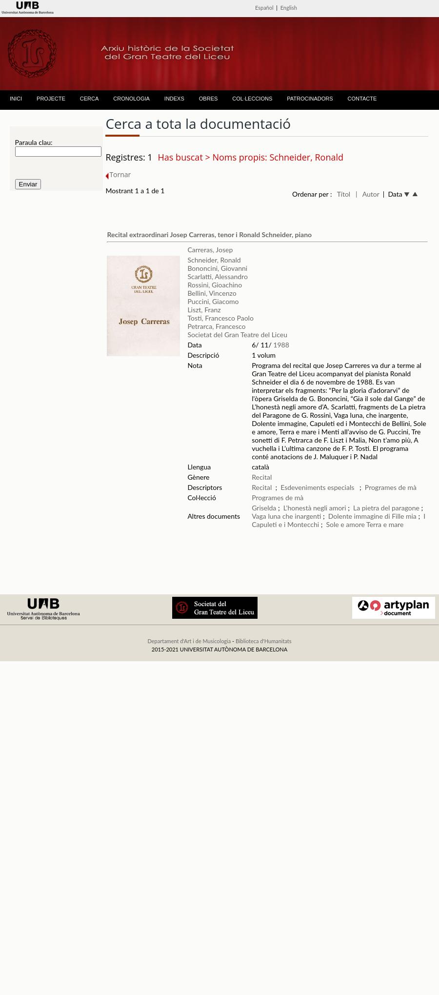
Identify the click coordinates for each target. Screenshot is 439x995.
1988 (281, 345)
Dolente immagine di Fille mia (372, 516)
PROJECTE (51, 99)
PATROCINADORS (310, 99)
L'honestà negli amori (314, 508)
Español (264, 7)
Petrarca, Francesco (216, 326)
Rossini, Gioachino (214, 285)
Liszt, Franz (203, 309)
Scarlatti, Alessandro (217, 276)
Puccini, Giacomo (213, 301)
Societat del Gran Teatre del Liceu (237, 334)
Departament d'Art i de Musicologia (189, 641)
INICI (16, 99)
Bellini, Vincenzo (211, 293)
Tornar (118, 174)
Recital (262, 477)
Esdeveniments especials (318, 487)
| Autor (367, 194)
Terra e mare (384, 524)
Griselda (264, 508)
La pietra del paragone (386, 508)
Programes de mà (391, 487)
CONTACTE (362, 99)
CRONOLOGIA (131, 99)
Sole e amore (345, 524)
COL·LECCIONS (252, 99)
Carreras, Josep (210, 249)
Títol (343, 194)
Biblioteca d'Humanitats (264, 641)
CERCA (89, 99)
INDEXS (174, 99)
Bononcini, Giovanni (217, 268)
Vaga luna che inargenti (287, 516)
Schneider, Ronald (213, 260)
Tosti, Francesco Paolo (220, 318)
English (288, 7)
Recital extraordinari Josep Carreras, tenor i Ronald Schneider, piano (209, 234)
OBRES (208, 99)
